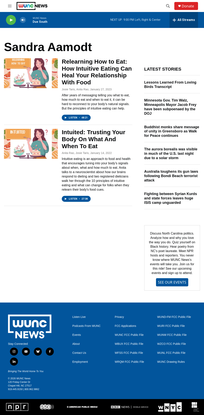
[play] (11, 20)
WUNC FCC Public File (129, 334)
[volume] (23, 20)
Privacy (119, 316)
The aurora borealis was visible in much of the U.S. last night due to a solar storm (170, 153)
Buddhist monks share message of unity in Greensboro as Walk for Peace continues (171, 131)
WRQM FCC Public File (129, 361)
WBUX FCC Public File (129, 343)
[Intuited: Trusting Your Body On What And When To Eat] (31, 144)
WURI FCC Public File (171, 325)
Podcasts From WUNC (86, 325)
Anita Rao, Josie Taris (75, 153)
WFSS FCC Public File (129, 352)
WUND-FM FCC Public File (174, 316)
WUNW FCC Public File (172, 334)
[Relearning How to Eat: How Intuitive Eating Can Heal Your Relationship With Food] (31, 73)
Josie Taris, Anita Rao (75, 89)
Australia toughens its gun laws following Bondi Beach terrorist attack (171, 176)
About (76, 343)
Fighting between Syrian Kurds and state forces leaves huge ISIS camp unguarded (170, 198)
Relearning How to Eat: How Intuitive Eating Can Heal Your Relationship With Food (97, 72)
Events (76, 334)
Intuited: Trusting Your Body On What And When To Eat (93, 139)
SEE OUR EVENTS (172, 282)
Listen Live (79, 316)
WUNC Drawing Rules (171, 361)
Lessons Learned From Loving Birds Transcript (170, 84)
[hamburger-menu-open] (10, 6)
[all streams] (184, 20)
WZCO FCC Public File (171, 343)
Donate (188, 6)
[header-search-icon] (168, 6)
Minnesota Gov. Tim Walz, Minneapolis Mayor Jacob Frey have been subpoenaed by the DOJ (170, 106)
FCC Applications (125, 325)
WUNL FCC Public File (171, 352)
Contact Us (79, 352)
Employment (80, 361)
